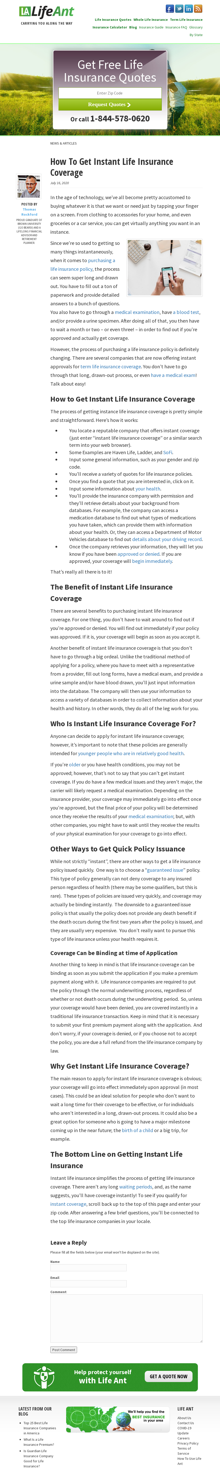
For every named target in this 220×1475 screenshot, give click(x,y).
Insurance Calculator (110, 27)
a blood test (186, 312)
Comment (58, 1292)
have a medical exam (173, 375)
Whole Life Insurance (151, 19)
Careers (184, 1438)
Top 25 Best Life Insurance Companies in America (40, 1428)
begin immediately (152, 561)
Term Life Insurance (186, 19)
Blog (133, 27)
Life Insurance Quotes (113, 19)
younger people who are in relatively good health (131, 753)
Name (55, 1261)
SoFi (167, 452)
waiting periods (135, 1186)
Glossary (196, 27)
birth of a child (137, 1130)
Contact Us (186, 1423)
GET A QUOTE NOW (168, 1376)
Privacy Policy (188, 1443)
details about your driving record (167, 539)
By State (196, 35)
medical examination (137, 312)
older (74, 764)
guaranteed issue (165, 870)
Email (54, 1277)
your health (148, 488)
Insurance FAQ (176, 27)
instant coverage (68, 1204)
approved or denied (138, 554)
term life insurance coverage (110, 366)
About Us (184, 1418)
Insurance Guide (151, 27)
